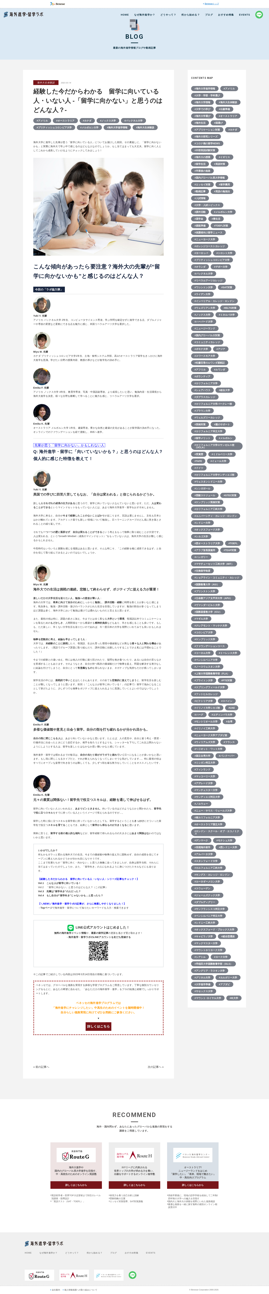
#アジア (221, 349)
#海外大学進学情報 (117, 127)
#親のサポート (222, 424)
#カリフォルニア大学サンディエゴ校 (214, 474)
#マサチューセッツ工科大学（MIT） (214, 564)
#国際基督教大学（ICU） (208, 612)
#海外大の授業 (202, 157)
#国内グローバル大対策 (207, 335)
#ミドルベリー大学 (222, 454)
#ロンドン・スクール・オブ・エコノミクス (217, 832)
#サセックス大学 (204, 991)
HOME (125, 14)
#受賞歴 (199, 454)
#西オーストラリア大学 (207, 543)
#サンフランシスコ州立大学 (210, 909)
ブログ (209, 14)
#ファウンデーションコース (210, 646)
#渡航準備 (200, 225)
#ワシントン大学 (204, 287)
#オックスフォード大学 (207, 529)
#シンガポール (202, 488)
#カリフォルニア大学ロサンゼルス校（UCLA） (214, 446)
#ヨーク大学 (220, 957)
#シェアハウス (202, 390)
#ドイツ (199, 468)
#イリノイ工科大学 (205, 728)
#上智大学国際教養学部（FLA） (212, 673)
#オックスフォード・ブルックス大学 (214, 929)
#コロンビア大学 (204, 632)
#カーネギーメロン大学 (207, 881)
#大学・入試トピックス (207, 205)
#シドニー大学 (202, 522)
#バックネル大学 (133, 120)
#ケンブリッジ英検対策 (207, 502)
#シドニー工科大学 (205, 922)
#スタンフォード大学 (206, 861)
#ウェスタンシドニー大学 (208, 481)
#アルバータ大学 (204, 854)
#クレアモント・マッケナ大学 (211, 625)
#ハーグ (199, 714)
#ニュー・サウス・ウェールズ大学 (213, 810)
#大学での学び (202, 109)
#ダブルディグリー (205, 902)
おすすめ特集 (226, 14)
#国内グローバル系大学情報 (210, 177)
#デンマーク (201, 840)
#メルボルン (225, 438)
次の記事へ (154, 1066)
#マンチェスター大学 (206, 790)
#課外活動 (200, 212)
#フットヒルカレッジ (206, 694)
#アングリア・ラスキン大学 (210, 970)
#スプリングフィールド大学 (210, 687)
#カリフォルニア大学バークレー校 (213, 403)
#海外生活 (200, 122)
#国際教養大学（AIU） (207, 584)
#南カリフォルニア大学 (207, 817)
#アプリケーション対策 (207, 129)
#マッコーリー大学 (205, 776)
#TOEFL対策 (221, 225)
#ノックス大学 (108, 120)
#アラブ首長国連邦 (205, 550)
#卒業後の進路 (202, 170)
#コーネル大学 (202, 653)
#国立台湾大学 (202, 755)
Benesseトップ (212, 4)
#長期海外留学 (202, 847)
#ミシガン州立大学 (205, 762)
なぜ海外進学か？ (144, 14)
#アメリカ (42, 120)
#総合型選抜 (228, 936)
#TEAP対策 (230, 550)
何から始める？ (190, 14)
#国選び (218, 122)
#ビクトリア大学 (204, 701)
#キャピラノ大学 (204, 936)
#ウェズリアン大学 (205, 308)
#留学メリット (202, 438)
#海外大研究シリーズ (206, 136)
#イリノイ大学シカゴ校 (207, 707)
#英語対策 (219, 164)
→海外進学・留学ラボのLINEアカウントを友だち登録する (98, 937)
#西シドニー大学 (228, 847)
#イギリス (224, 157)
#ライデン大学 (202, 294)
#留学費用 (224, 184)
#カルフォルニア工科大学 (208, 867)
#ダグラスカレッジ (205, 397)
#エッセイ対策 (202, 184)
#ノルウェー (201, 803)
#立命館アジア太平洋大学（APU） (213, 598)
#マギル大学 (201, 618)
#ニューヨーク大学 (205, 239)
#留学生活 (200, 164)
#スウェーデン (202, 888)
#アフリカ (200, 369)
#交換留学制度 (202, 570)
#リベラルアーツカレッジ (208, 280)
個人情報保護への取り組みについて (80, 1290)
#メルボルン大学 (89, 127)
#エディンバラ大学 (222, 714)
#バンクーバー (227, 755)
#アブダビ (224, 984)
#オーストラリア (65, 120)
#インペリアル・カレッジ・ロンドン (214, 301)
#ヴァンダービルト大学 (207, 605)
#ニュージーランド (205, 328)
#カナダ (87, 120)
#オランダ (200, 266)
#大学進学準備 (202, 984)
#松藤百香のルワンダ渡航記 (210, 362)
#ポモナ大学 (201, 349)
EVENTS (244, 14)
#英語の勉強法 (222, 191)
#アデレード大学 (204, 783)
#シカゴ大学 (201, 536)
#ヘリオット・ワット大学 (208, 749)
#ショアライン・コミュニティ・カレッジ (217, 577)
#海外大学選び (202, 116)
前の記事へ (42, 1066)
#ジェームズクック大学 (207, 895)
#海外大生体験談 (145, 127)
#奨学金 (199, 218)
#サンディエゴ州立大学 (207, 797)
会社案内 (56, 1290)
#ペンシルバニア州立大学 (208, 915)
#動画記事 (200, 191)
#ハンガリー (201, 557)
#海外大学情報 (202, 102)
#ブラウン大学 (202, 410)
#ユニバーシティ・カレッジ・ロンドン (216, 516)
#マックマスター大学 (206, 943)
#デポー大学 (220, 266)
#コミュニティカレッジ (207, 342)
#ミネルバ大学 (227, 314)
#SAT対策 (226, 287)
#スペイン (226, 701)
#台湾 (229, 721)
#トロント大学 (224, 253)
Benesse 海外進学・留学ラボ (23, 15)
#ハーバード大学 (204, 321)
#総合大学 (224, 390)
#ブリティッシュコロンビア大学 (54, 127)
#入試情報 (200, 198)
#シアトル (200, 957)
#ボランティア (202, 376)
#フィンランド (202, 769)
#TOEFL (233, 543)
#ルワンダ (219, 369)
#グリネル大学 (202, 977)
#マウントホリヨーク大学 (208, 950)
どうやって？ (168, 14)
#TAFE (198, 461)
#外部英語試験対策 (205, 150)
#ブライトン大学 (204, 680)
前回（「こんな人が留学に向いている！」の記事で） (107, 684)
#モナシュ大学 (224, 840)
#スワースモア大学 (205, 356)
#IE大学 (234, 998)
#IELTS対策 (230, 308)
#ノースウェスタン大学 (207, 666)
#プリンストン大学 (205, 591)
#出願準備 (224, 109)
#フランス (229, 742)
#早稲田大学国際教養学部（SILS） (213, 963)
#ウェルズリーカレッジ (207, 417)
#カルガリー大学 (228, 977)
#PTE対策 (226, 680)
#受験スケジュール (205, 495)
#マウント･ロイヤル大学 (208, 998)
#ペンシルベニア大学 (206, 659)
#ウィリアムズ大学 (205, 742)
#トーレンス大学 (228, 653)
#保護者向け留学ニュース (208, 232)
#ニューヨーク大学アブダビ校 (211, 735)
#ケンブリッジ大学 (205, 639)
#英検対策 (200, 424)
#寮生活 (216, 218)
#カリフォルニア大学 (206, 383)
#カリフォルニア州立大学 (208, 431)
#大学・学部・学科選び (207, 95)
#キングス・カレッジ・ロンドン (212, 874)
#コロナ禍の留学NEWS (207, 143)
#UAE (232, 707)
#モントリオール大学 (206, 721)
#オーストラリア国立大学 (208, 824)
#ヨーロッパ (201, 253)
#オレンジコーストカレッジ (210, 246)
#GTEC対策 (230, 495)
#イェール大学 (218, 461)
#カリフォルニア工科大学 (208, 509)
